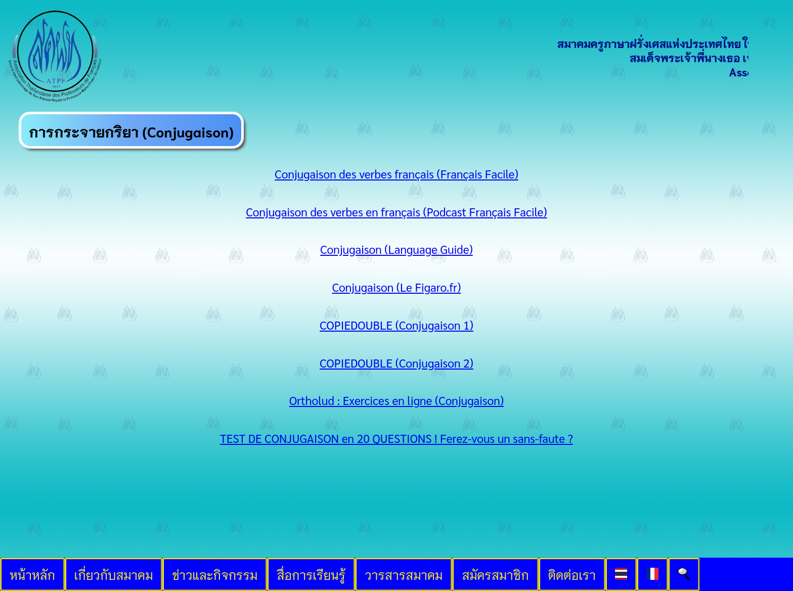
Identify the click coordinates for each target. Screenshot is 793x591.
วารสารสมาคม (404, 574)
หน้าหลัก (32, 574)
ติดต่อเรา (572, 574)
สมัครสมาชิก (495, 574)
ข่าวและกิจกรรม (214, 574)
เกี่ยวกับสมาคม (113, 574)
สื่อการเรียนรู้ (311, 574)
